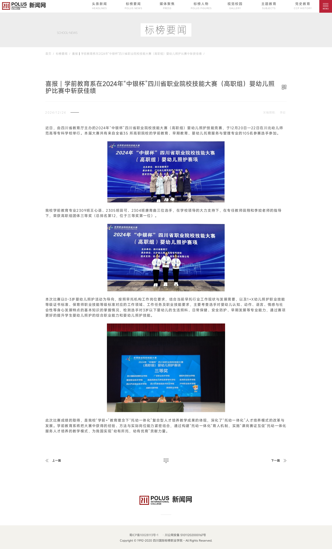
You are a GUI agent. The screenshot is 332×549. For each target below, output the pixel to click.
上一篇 (56, 460)
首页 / (49, 54)
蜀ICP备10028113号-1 (143, 535)
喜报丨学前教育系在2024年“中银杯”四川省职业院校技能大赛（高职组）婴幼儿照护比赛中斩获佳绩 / (137, 54)
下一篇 (275, 460)
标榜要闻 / (62, 54)
